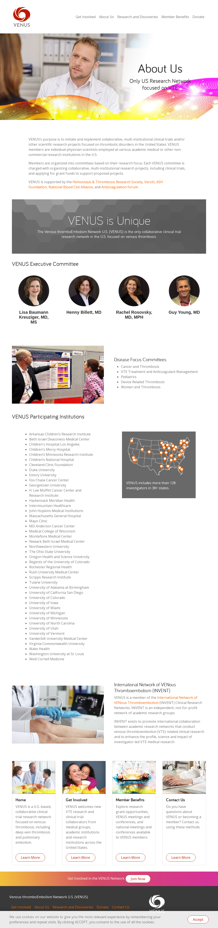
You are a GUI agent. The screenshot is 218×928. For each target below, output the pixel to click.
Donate (198, 16)
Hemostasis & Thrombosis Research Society (108, 182)
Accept (198, 919)
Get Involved (86, 16)
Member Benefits (175, 16)
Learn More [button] (30, 857)
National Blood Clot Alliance (71, 187)
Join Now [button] (138, 878)
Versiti (149, 182)
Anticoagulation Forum (119, 187)
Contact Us (120, 907)
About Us (106, 16)
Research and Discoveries (137, 16)
